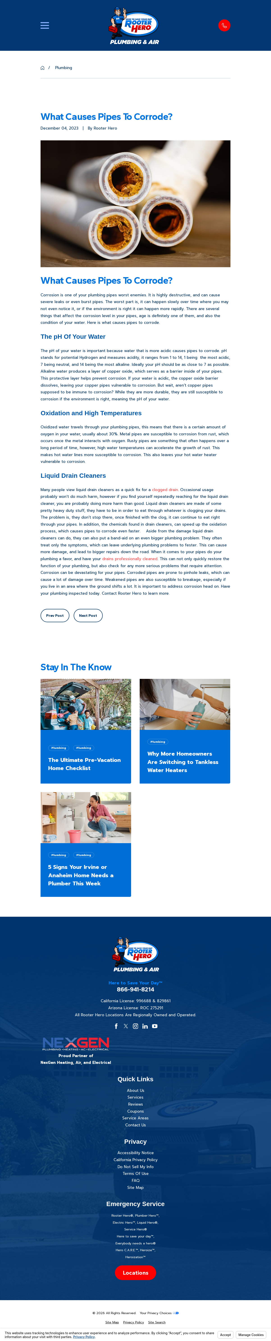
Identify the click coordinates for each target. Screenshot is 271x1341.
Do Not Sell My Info (136, 1167)
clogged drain (165, 490)
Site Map (135, 1187)
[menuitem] (112, 1322)
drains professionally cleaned (129, 559)
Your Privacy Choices (159, 1313)
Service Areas (135, 1118)
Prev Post (55, 615)
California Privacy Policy (136, 1160)
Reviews (135, 1104)
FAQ (135, 1180)
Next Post (88, 615)
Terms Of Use (136, 1173)
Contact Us (135, 1125)
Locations (135, 1272)
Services (135, 1097)
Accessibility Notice (135, 1153)
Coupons (135, 1111)
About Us (135, 1090)
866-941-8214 (135, 989)
